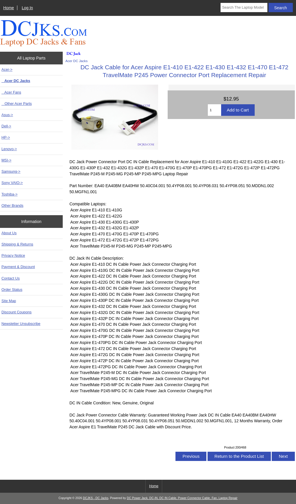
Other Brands (12, 205)
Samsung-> (11, 171)
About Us (8, 233)
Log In (27, 7)
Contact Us (10, 278)
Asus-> (7, 115)
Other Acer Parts (16, 103)
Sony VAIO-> (12, 183)
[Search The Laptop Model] (244, 7)
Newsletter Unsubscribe (20, 323)
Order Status (11, 289)
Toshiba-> (9, 194)
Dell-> (6, 126)
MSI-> (6, 160)
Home (8, 7)
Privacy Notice (13, 255)
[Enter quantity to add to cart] (214, 110)
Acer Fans (11, 92)
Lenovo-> (9, 149)
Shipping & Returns (17, 244)
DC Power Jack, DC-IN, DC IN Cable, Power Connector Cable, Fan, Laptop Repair (182, 498)
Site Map (8, 301)
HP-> (5, 137)
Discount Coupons (16, 312)
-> (6, 69)
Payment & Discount (18, 267)
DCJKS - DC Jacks (95, 498)
